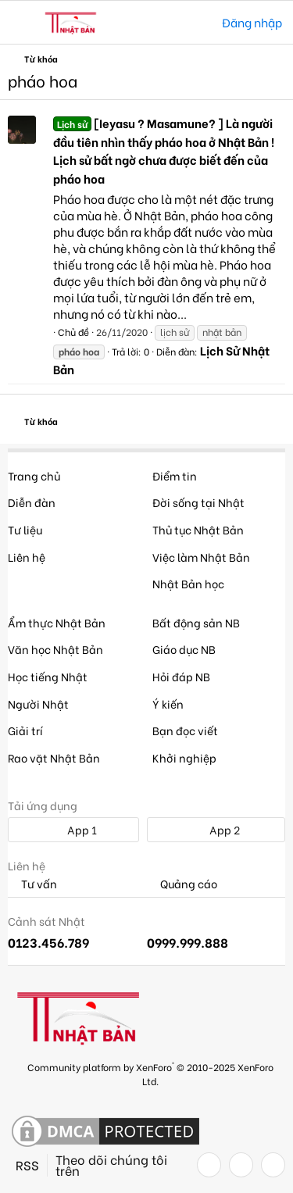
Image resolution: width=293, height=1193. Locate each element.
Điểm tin (174, 475)
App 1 (73, 829)
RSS (27, 1164)
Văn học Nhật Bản (55, 649)
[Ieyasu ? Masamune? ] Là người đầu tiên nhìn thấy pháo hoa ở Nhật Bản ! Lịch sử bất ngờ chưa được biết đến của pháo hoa (163, 150)
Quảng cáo (182, 884)
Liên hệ (26, 556)
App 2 (216, 829)
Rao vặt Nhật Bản (54, 757)
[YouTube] (273, 1164)
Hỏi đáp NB (181, 676)
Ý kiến (168, 703)
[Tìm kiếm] (199, 22)
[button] (21, 22)
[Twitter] (241, 1164)
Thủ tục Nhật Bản (198, 529)
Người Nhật (38, 703)
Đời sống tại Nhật (198, 502)
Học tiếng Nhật (48, 676)
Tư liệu (25, 529)
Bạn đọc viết (185, 730)
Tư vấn (32, 884)
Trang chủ (34, 475)
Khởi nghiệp (184, 757)
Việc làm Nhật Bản (201, 556)
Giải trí (25, 730)
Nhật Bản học (188, 583)
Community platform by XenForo (150, 1073)
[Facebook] (209, 1164)
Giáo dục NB (184, 649)
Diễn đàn (31, 502)
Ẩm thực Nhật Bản (56, 622)
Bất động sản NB (196, 622)
